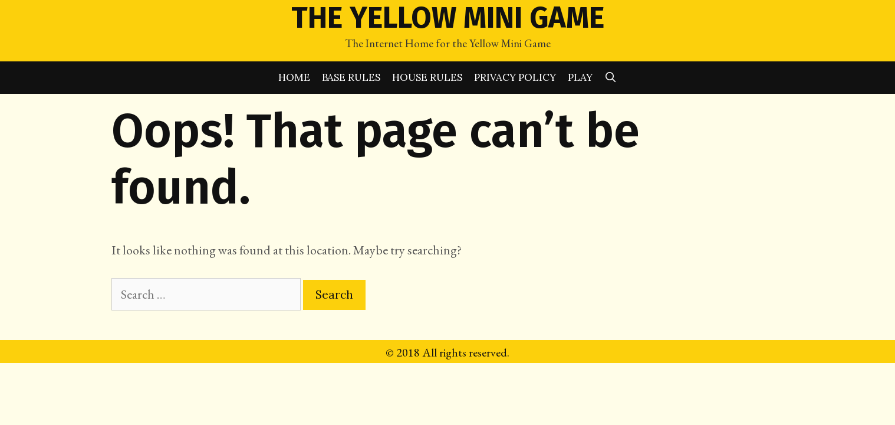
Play (580, 77)
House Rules (427, 77)
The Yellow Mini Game (447, 17)
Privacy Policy (515, 77)
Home (294, 77)
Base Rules (351, 77)
